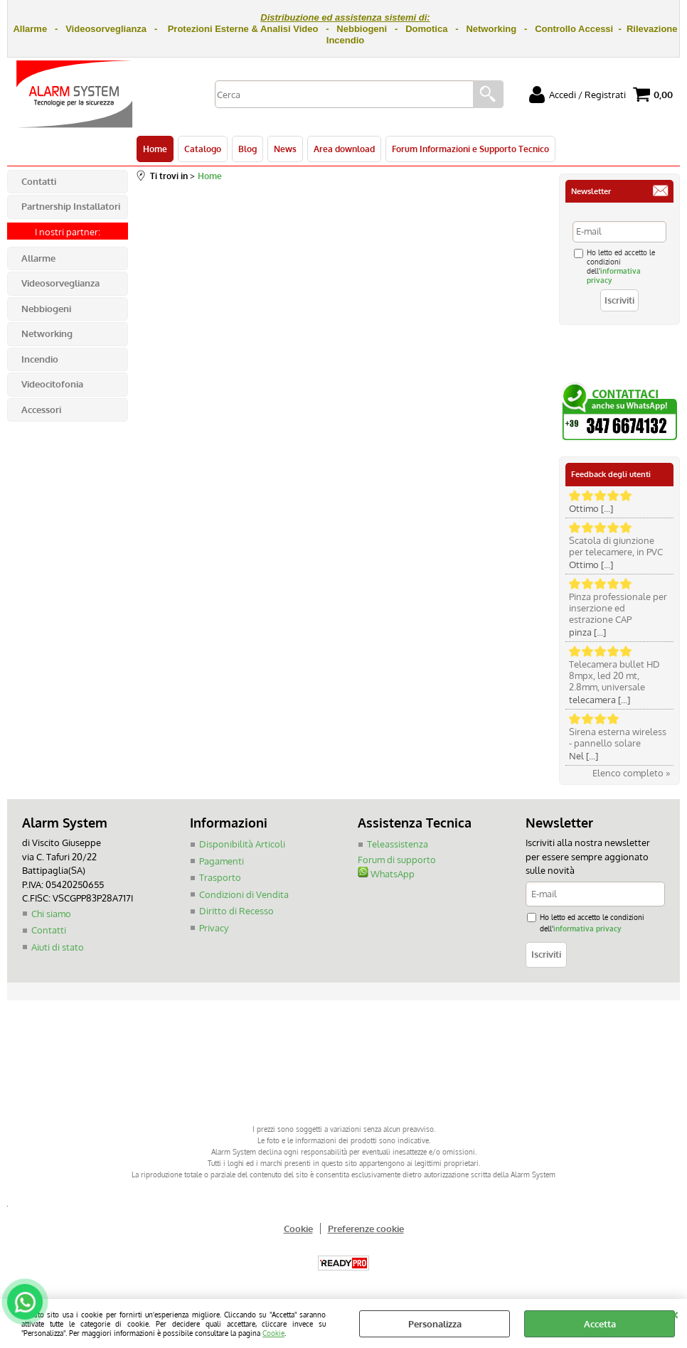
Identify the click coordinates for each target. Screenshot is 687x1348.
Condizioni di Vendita (244, 894)
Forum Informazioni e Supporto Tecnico (470, 148)
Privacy (213, 928)
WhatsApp (386, 873)
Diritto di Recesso (236, 910)
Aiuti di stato (57, 947)
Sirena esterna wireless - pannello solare (617, 737)
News (285, 148)
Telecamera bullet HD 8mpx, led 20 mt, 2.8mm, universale (614, 675)
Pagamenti (221, 861)
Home (155, 148)
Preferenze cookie (366, 1228)
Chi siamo (51, 913)
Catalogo (202, 148)
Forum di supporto (397, 859)
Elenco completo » (631, 773)
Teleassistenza (397, 844)
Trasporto (220, 877)
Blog (247, 148)
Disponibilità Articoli (242, 844)
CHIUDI (674, 1313)
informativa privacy (587, 928)
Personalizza (435, 1324)
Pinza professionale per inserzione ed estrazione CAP (618, 608)
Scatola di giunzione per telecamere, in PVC (616, 546)
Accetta (600, 1324)
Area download (344, 148)
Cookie (273, 1332)
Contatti (48, 930)
